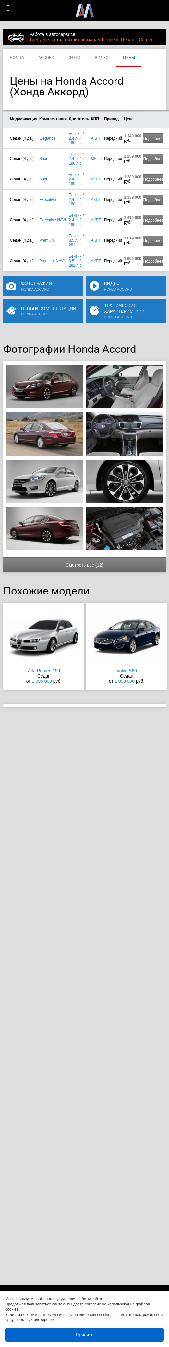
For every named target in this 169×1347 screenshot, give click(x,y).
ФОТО (74, 58)
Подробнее (153, 138)
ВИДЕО (101, 58)
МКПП (96, 158)
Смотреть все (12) (84, 565)
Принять (84, 1334)
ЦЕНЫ (128, 58)
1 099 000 (125, 681)
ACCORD (46, 58)
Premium (47, 240)
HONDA (16, 58)
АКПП (96, 138)
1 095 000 (42, 681)
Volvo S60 (126, 670)
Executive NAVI (52, 220)
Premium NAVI (52, 261)
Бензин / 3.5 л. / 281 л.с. (76, 240)
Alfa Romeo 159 (44, 670)
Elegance (47, 138)
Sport (44, 158)
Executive (47, 199)
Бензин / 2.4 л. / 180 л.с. (76, 138)
